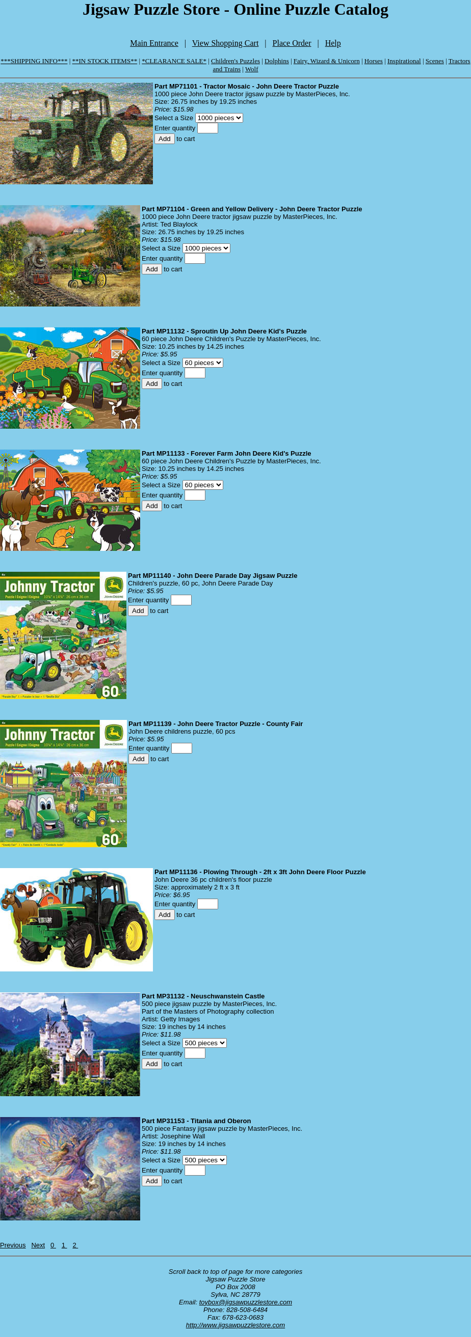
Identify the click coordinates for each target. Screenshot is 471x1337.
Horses (373, 61)
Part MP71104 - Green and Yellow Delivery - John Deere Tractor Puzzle (252, 209)
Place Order (292, 43)
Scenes (435, 61)
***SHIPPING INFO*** (34, 61)
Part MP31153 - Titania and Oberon (196, 1121)
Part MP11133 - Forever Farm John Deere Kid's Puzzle (226, 453)
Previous (13, 1245)
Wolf (251, 69)
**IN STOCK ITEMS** (105, 61)
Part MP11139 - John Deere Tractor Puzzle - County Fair (215, 724)
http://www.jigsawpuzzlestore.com (235, 1325)
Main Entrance (154, 43)
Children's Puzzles (235, 61)
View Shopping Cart (225, 43)
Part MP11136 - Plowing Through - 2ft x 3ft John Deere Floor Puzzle (260, 872)
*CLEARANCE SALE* (174, 61)
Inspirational (404, 61)
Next (38, 1245)
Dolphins (277, 61)
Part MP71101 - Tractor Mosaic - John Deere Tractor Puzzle (246, 86)
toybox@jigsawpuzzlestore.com (245, 1302)
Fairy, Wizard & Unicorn (327, 61)
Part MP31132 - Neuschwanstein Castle (203, 996)
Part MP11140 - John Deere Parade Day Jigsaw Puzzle (212, 575)
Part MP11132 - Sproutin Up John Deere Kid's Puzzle (224, 331)
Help (333, 43)
